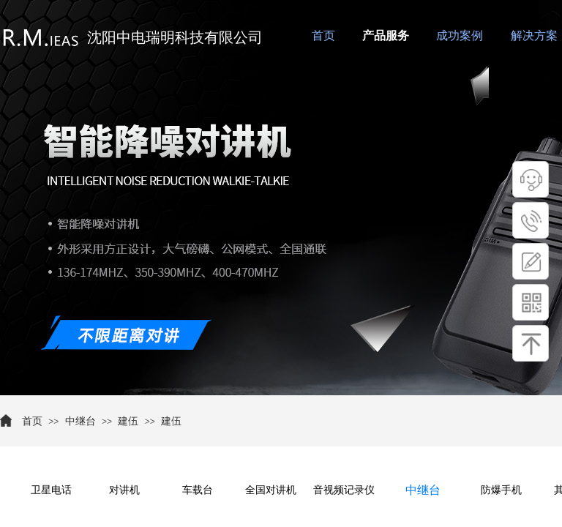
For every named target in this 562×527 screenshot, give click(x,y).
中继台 (80, 421)
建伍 (128, 421)
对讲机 (124, 490)
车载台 (197, 490)
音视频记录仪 (344, 490)
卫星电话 (51, 490)
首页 (32, 421)
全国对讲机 (270, 490)
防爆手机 (501, 490)
